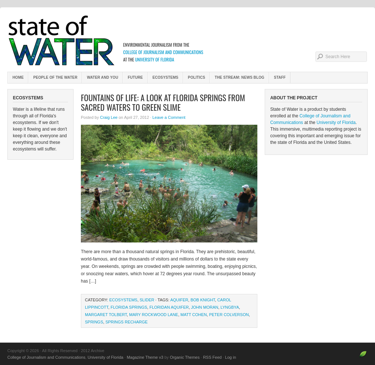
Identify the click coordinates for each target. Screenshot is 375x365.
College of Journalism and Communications (163, 52)
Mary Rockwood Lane (153, 314)
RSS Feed (212, 357)
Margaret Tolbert (106, 314)
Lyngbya (230, 307)
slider (147, 300)
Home (18, 77)
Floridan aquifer (169, 307)
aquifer (179, 300)
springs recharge (127, 322)
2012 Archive (187, 40)
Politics (196, 77)
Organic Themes (185, 357)
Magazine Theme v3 (145, 357)
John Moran (204, 307)
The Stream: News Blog (239, 77)
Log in (230, 357)
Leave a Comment (168, 117)
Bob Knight (202, 300)
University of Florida (154, 59)
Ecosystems (165, 77)
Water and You (102, 77)
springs (94, 322)
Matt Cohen (194, 314)
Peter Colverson (229, 314)
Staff (280, 77)
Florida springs (129, 307)
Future (135, 77)
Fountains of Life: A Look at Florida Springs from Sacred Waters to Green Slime (163, 102)
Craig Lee (109, 117)
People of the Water (55, 77)
